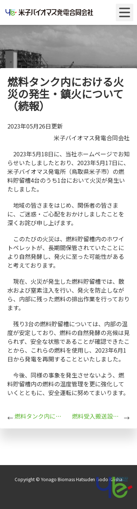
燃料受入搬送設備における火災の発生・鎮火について (97, 416)
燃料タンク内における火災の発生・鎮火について (40, 416)
